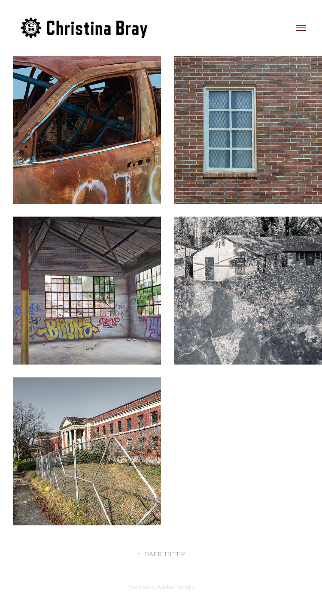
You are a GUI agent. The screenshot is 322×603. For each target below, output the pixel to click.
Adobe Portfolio (175, 587)
